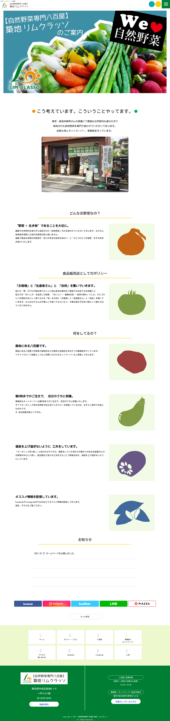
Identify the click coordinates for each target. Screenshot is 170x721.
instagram (99, 655)
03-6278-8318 (44, 698)
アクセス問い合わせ (42, 656)
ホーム (41, 639)
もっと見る (85, 617)
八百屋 (99, 639)
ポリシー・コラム (70, 639)
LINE (128, 655)
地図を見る (44, 704)
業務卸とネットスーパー (128, 641)
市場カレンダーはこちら (125, 702)
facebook (70, 655)
